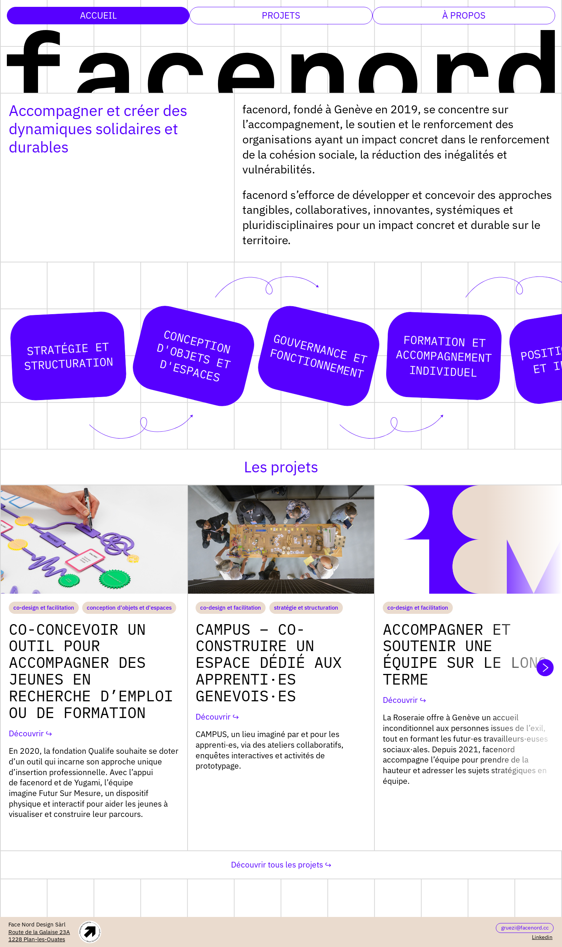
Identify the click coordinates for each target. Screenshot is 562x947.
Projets (281, 15)
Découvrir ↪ (30, 733)
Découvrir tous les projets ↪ (281, 864)
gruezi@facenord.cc (525, 927)
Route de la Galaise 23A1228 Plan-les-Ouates (39, 935)
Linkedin (542, 937)
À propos (464, 15)
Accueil (98, 15)
